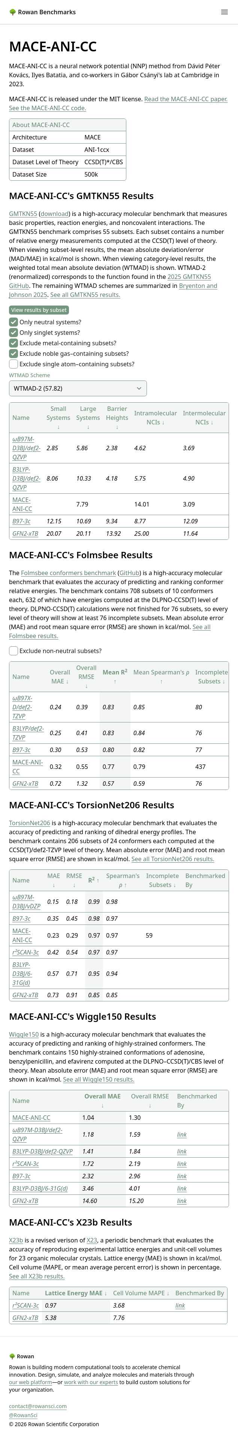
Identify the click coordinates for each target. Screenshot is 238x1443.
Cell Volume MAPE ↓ (141, 1293)
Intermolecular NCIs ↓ (204, 417)
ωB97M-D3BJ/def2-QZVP (26, 448)
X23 (92, 1240)
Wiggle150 (24, 1034)
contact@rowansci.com (38, 1406)
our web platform (30, 1382)
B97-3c (21, 521)
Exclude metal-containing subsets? (67, 343)
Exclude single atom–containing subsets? (76, 364)
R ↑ (93, 880)
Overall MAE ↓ (60, 676)
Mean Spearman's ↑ (161, 676)
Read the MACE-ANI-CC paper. (186, 99)
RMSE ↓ (74, 880)
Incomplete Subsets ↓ (211, 676)
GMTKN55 (23, 214)
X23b (16, 1240)
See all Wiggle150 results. (99, 1079)
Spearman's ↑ (122, 880)
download (54, 214)
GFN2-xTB (25, 533)
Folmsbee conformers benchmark (68, 573)
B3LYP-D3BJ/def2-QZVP (26, 478)
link (181, 1134)
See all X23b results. (37, 1276)
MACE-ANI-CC (31, 1117)
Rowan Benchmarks (42, 12)
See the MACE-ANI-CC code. (47, 108)
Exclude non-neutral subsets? (60, 651)
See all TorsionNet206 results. (173, 859)
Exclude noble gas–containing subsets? (74, 353)
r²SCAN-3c (25, 952)
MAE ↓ (53, 880)
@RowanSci (23, 1415)
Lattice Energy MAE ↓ (76, 1293)
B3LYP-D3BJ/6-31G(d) (22, 974)
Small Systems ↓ (58, 418)
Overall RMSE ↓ (86, 677)
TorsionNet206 (29, 823)
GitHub (129, 573)
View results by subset (39, 309)
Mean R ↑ (115, 676)
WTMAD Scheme (29, 375)
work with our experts (91, 1382)
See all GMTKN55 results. (85, 295)
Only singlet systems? (49, 332)
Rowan (21, 1356)
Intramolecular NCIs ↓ (155, 417)
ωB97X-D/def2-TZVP (22, 707)
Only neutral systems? (50, 322)
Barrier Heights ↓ (117, 418)
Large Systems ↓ (88, 418)
